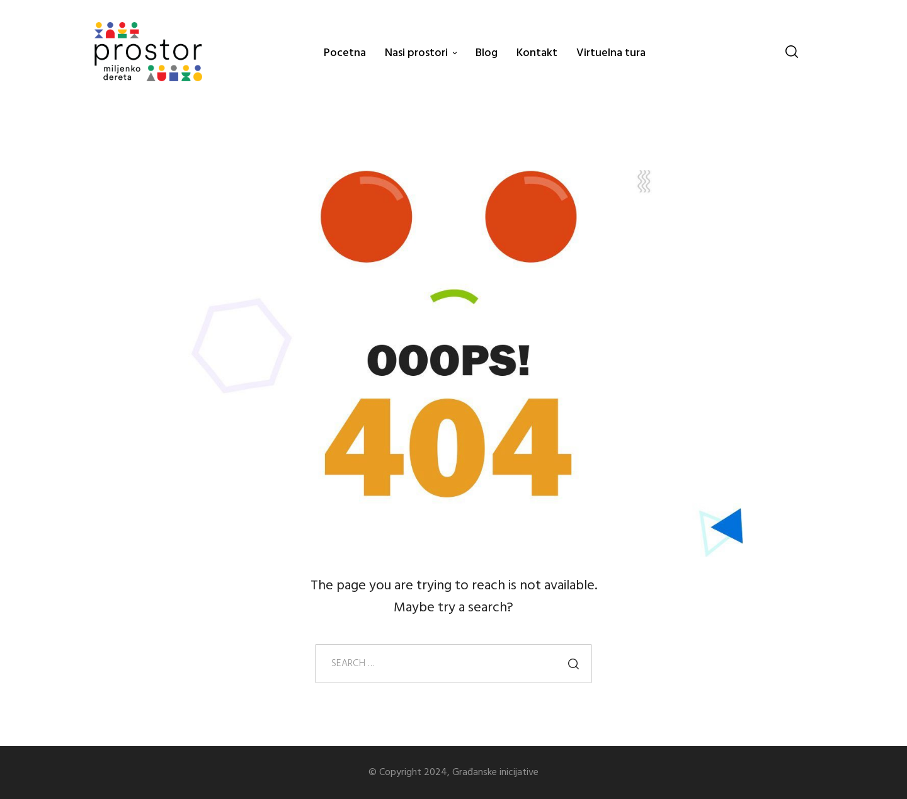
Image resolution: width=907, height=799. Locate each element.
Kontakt (536, 53)
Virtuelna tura (611, 53)
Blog (487, 53)
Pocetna (345, 53)
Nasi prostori (416, 53)
